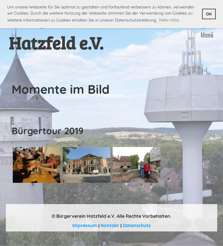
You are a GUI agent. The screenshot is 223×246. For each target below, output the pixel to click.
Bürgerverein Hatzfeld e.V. (61, 30)
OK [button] (209, 14)
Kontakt (110, 225)
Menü (207, 31)
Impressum (84, 225)
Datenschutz (137, 225)
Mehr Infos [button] (169, 20)
